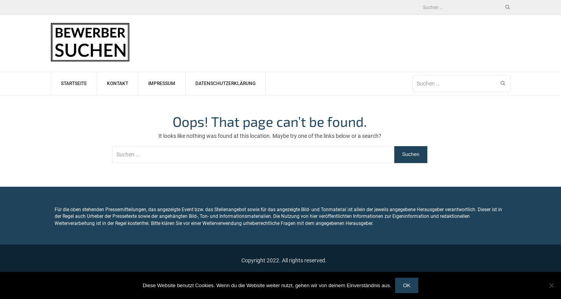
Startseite (74, 83)
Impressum (161, 83)
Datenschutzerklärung (225, 83)
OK (406, 285)
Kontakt (117, 83)
